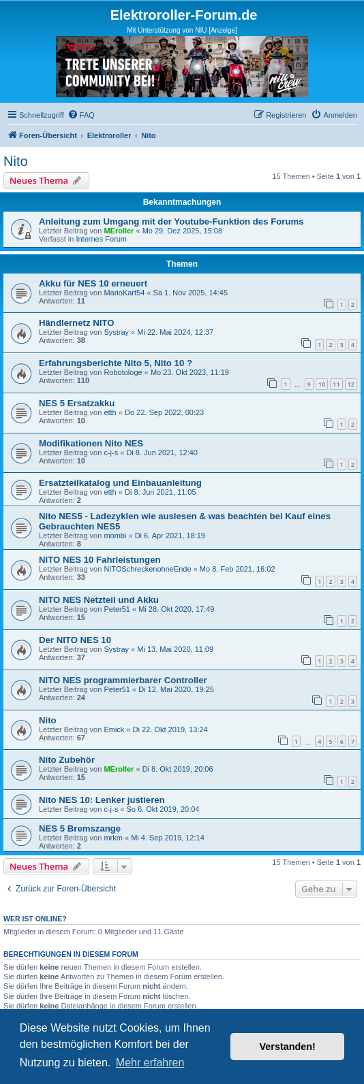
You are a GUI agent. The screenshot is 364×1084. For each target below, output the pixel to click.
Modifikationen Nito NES (91, 443)
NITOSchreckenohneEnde (147, 569)
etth (110, 412)
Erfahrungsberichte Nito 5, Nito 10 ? (115, 363)
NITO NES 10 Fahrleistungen (100, 560)
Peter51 (117, 609)
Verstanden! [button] (288, 1046)
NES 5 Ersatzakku (77, 403)
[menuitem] (81, 115)
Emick (114, 729)
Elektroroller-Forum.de (184, 14)
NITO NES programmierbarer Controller (123, 680)
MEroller (119, 231)
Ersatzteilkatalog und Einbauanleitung (120, 483)
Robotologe (123, 372)
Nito (15, 161)
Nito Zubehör (67, 760)
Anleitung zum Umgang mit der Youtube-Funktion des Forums (171, 221)
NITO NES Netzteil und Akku (99, 600)
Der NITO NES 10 (75, 640)
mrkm (113, 838)
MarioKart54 (124, 293)
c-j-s (111, 452)
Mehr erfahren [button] (150, 1062)
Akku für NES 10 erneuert (93, 283)
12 (351, 384)
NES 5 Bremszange (80, 828)
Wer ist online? (35, 919)
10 (321, 384)
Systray (116, 332)
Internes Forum (101, 239)
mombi (115, 535)
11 (336, 384)
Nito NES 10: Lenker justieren (102, 800)
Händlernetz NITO (76, 323)
